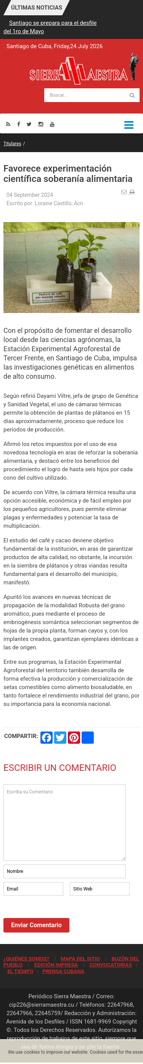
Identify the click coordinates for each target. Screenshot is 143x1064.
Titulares (12, 143)
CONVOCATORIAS (111, 965)
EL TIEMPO (20, 971)
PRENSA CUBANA (63, 971)
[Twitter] (29, 124)
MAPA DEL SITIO (80, 958)
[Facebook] (18, 124)
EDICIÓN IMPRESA (56, 965)
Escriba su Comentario (64, 822)
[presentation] (61, 918)
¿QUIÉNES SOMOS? (26, 958)
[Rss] (8, 124)
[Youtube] (52, 124)
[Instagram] (41, 124)
